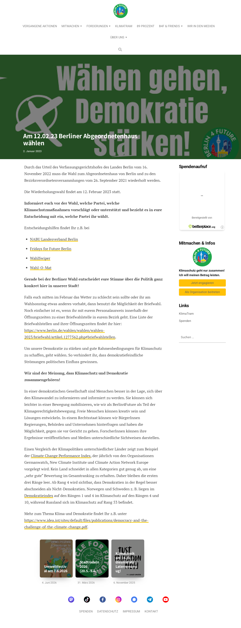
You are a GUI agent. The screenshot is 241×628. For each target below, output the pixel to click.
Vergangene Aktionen (40, 26)
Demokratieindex (38, 495)
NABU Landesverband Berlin (54, 239)
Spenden (185, 321)
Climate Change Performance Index (61, 455)
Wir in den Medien (201, 26)
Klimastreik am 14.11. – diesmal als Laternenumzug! (126, 562)
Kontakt (151, 611)
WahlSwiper (40, 258)
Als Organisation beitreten (202, 292)
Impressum (131, 611)
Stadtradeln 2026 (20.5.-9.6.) (89, 566)
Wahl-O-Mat (40, 267)
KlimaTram (123, 26)
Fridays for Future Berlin (50, 248)
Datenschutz (107, 611)
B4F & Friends (169, 26)
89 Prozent (145, 26)
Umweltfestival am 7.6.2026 (55, 568)
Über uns (117, 37)
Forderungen (97, 26)
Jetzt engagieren (202, 283)
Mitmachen (70, 26)
